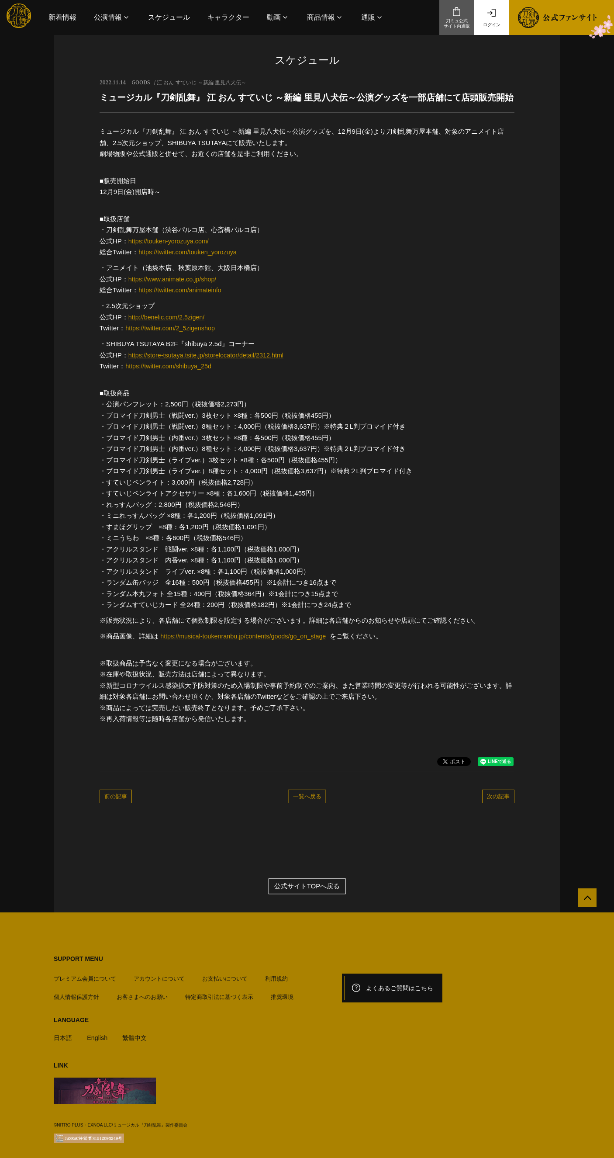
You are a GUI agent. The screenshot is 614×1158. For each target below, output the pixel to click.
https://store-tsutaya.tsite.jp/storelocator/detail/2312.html (209, 355)
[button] (112, 17)
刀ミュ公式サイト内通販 (457, 17)
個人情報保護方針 (76, 994)
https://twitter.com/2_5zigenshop (172, 328)
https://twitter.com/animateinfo (181, 290)
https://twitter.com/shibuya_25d (170, 366)
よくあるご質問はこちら (392, 988)
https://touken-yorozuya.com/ (170, 241)
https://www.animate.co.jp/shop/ (174, 279)
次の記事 (498, 796)
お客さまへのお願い (142, 994)
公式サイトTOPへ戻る (307, 887)
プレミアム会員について (85, 976)
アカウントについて (159, 976)
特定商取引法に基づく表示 (219, 994)
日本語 (63, 1035)
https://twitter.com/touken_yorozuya (189, 252)
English (99, 1035)
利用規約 (276, 976)
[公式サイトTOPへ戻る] (585, 901)
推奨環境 (282, 994)
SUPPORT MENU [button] (78, 959)
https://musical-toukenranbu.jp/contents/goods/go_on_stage (247, 636)
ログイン (491, 17)
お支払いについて (225, 976)
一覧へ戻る (307, 796)
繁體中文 (138, 1035)
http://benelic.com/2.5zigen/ (168, 317)
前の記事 (115, 796)
